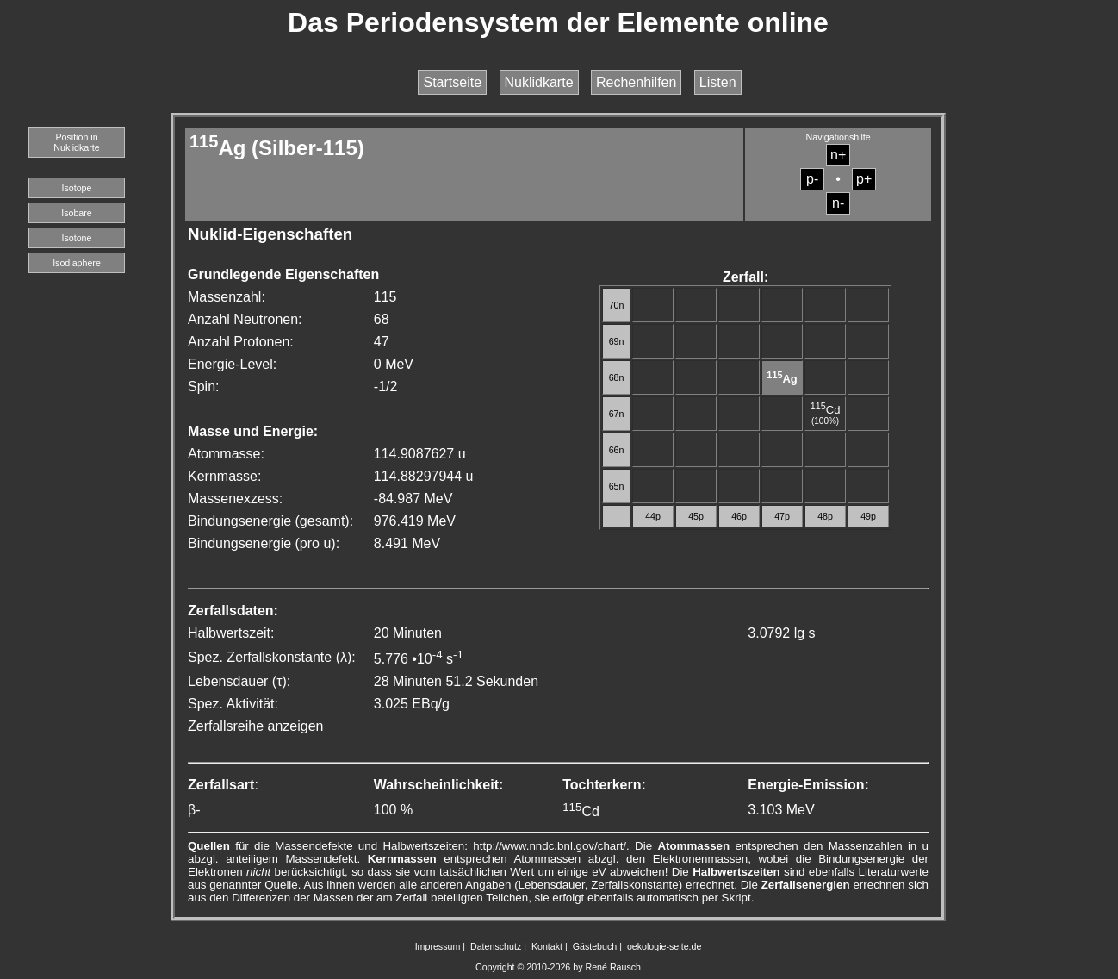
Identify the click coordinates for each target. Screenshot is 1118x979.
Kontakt (546, 946)
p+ (864, 178)
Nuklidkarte (539, 82)
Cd (826, 409)
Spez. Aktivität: (233, 703)
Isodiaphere (77, 263)
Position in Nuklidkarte (76, 142)
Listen (717, 82)
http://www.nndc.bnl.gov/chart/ (549, 845)
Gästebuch (595, 946)
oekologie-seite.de (664, 946)
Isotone (77, 238)
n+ (838, 154)
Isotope (77, 188)
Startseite (452, 82)
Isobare (76, 213)
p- (812, 178)
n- (838, 203)
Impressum (438, 946)
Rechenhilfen (636, 82)
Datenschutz (495, 946)
